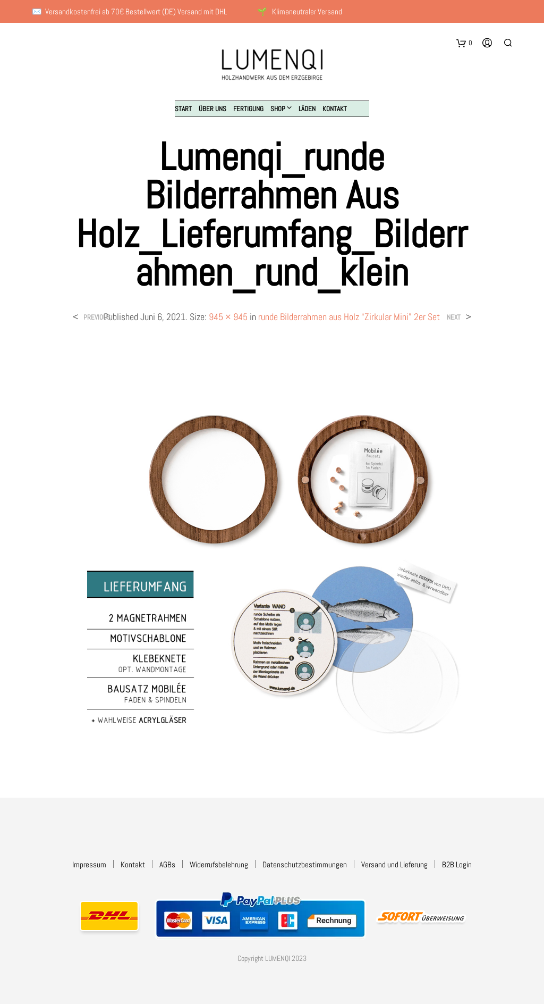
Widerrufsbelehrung (219, 864)
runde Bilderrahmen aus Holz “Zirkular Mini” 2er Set (349, 317)
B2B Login (457, 864)
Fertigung (248, 108)
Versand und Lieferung (394, 864)
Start (183, 108)
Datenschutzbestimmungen (304, 864)
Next (454, 317)
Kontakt (334, 108)
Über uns (212, 108)
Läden (307, 108)
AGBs (167, 864)
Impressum (89, 864)
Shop (277, 108)
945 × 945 (228, 317)
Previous (96, 317)
